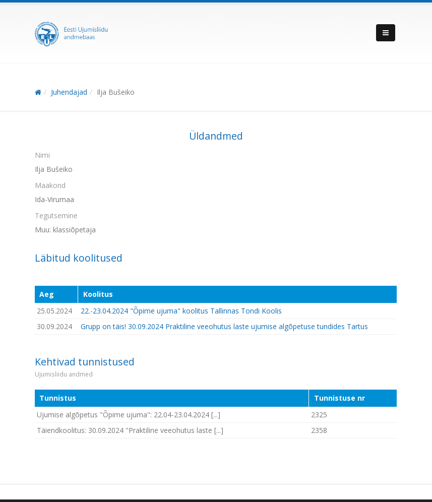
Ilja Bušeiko (116, 92)
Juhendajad (69, 92)
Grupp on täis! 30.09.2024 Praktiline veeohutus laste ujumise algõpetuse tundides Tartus (224, 326)
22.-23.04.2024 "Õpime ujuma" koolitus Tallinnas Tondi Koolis (181, 311)
